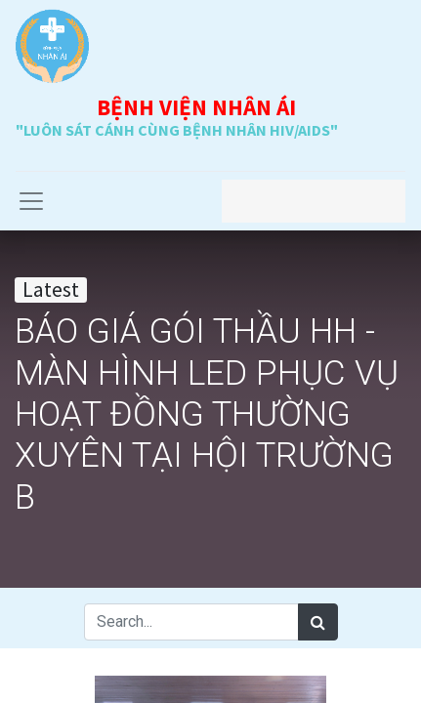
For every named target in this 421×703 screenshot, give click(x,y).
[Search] (318, 622)
